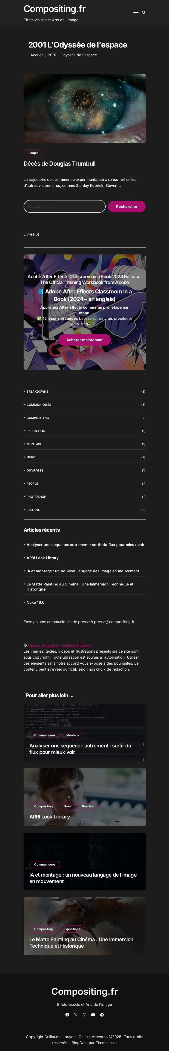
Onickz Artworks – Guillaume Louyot (59, 645)
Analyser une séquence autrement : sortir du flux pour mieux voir (85, 544)
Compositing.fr (55, 8)
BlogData (80, 1042)
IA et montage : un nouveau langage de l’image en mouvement (83, 571)
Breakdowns (38, 391)
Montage (34, 444)
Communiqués (39, 404)
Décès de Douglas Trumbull (60, 163)
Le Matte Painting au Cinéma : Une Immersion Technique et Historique (80, 586)
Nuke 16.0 (36, 602)
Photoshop (36, 497)
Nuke (31, 457)
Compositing (38, 418)
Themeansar (106, 1042)
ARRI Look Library (42, 557)
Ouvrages (35, 470)
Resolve (33, 510)
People (33, 153)
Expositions (37, 431)
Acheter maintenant (84, 339)
